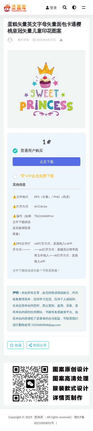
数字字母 (23, 39)
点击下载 (47, 161)
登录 (51, 7)
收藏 (16, 345)
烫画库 (38, 417)
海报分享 (38, 345)
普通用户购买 (28, 150)
